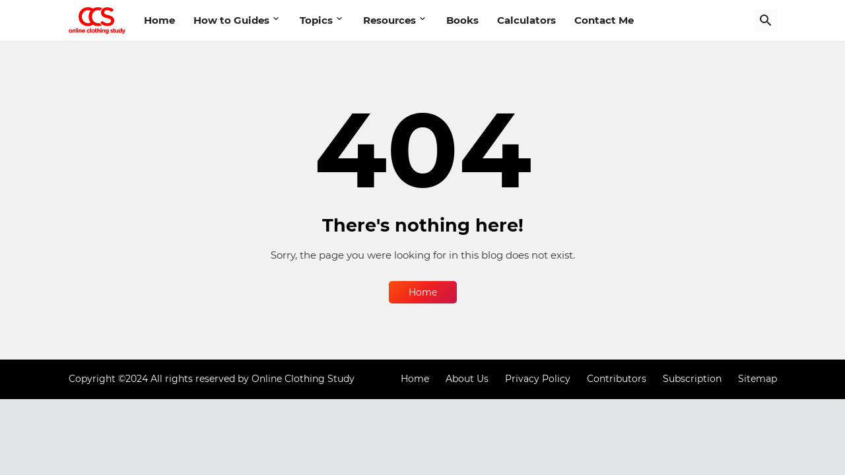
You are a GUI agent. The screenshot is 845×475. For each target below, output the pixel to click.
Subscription (692, 379)
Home (159, 20)
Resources (389, 20)
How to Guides (231, 20)
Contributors (616, 379)
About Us (467, 379)
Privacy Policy (537, 379)
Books (462, 20)
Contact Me (604, 20)
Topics (316, 20)
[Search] (766, 20)
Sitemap (757, 379)
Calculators (526, 20)
